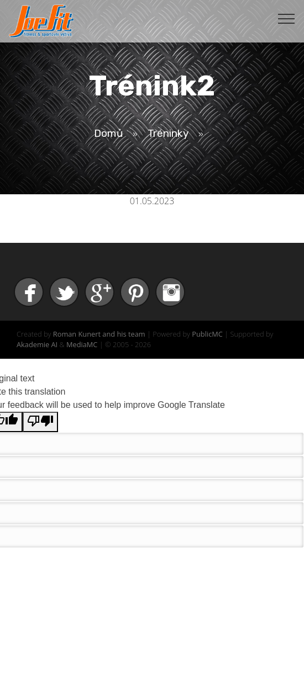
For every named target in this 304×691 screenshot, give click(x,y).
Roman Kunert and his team (99, 334)
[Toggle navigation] (286, 18)
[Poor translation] (40, 422)
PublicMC (207, 334)
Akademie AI (37, 344)
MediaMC (81, 344)
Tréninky (168, 133)
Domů (108, 133)
